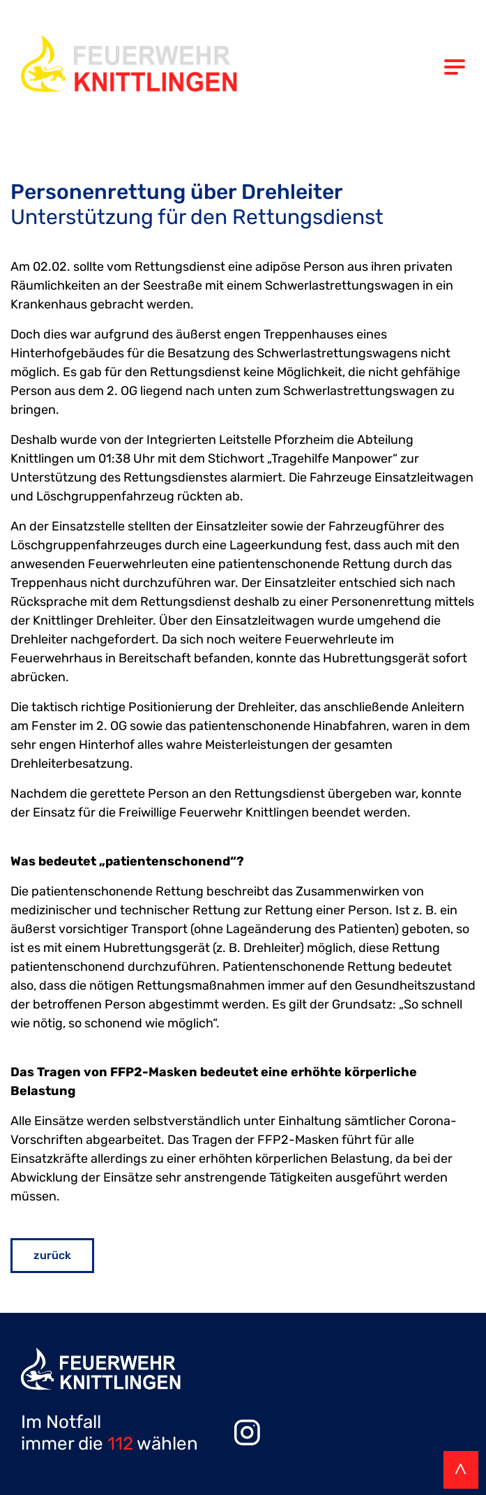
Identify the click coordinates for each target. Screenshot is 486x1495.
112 (120, 1444)
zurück (52, 1255)
